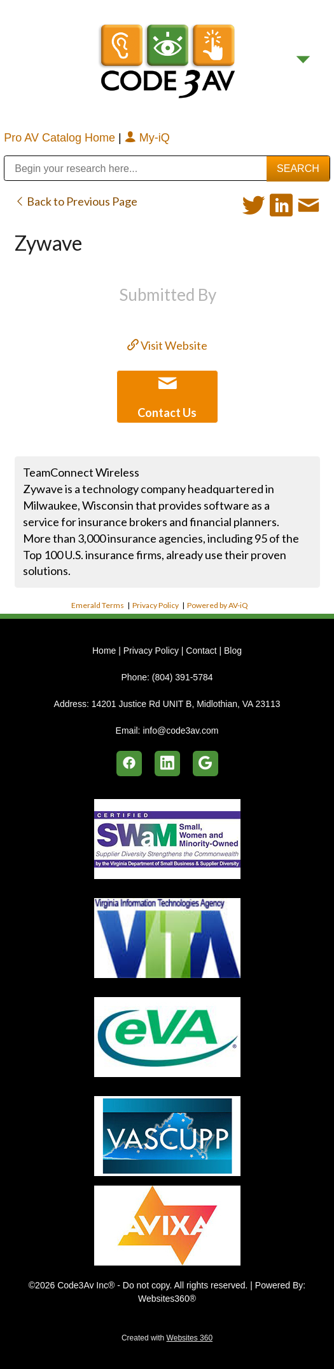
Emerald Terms (97, 605)
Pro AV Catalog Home (61, 137)
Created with (167, 1337)
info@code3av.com (180, 730)
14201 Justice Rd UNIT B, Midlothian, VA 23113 (186, 704)
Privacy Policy (155, 605)
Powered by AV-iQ (217, 605)
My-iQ (147, 137)
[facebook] (129, 763)
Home (105, 650)
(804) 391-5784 (182, 677)
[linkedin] (167, 763)
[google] (205, 763)
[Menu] (303, 59)
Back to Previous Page (76, 201)
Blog (233, 650)
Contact (201, 650)
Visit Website (167, 345)
